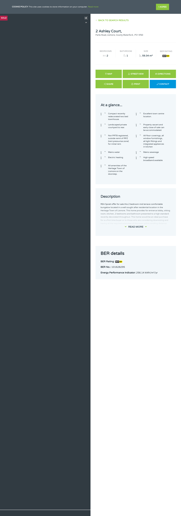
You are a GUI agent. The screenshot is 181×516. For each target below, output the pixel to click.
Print (137, 84)
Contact (164, 84)
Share (109, 84)
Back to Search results (113, 20)
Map (109, 74)
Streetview (137, 74)
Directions (164, 74)
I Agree (163, 7)
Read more (93, 7)
